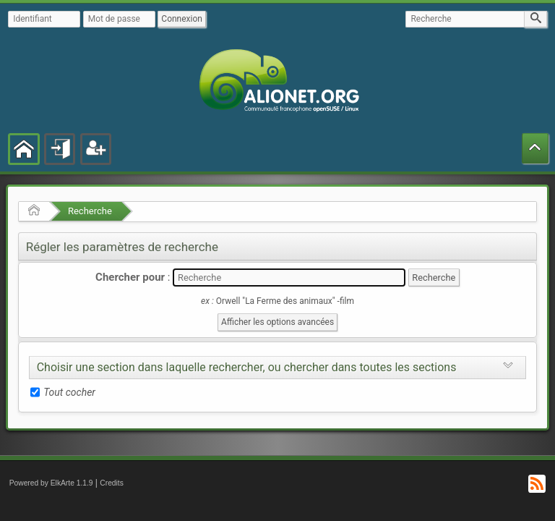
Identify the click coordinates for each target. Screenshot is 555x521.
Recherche (90, 211)
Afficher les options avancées (277, 322)
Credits (112, 483)
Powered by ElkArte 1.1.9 (51, 483)
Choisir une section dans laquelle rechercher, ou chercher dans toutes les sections (247, 367)
